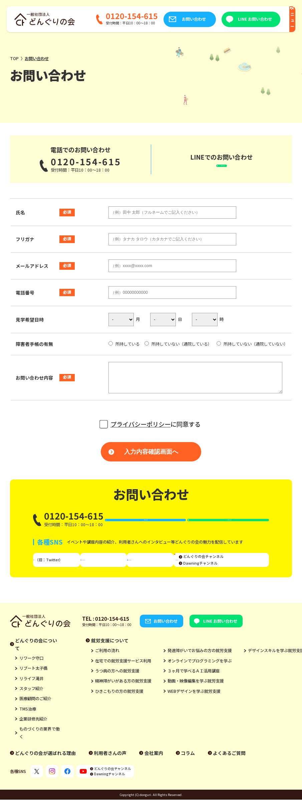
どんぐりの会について (36, 658)
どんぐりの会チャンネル (242, 568)
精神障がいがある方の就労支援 (123, 695)
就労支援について (109, 654)
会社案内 (153, 767)
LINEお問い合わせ (226, 166)
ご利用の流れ (107, 665)
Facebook (152, 572)
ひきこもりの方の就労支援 (119, 706)
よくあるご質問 (229, 767)
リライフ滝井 (31, 693)
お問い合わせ (176, 19)
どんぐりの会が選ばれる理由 (45, 767)
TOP (14, 58)
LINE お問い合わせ (237, 19)
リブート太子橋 (33, 683)
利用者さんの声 (110, 767)
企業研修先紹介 (33, 734)
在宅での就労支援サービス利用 (123, 675)
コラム (188, 767)
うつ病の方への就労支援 (117, 685)
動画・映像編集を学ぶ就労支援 (196, 695)
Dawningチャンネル (239, 575)
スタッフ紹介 (31, 703)
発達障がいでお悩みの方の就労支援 (200, 665)
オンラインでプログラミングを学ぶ (200, 675)
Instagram (108, 572)
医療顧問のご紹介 (35, 713)
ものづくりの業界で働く (39, 747)
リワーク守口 (31, 673)
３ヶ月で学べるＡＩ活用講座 (194, 685)
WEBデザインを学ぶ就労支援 (194, 706)
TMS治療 (27, 723)
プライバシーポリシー (140, 431)
